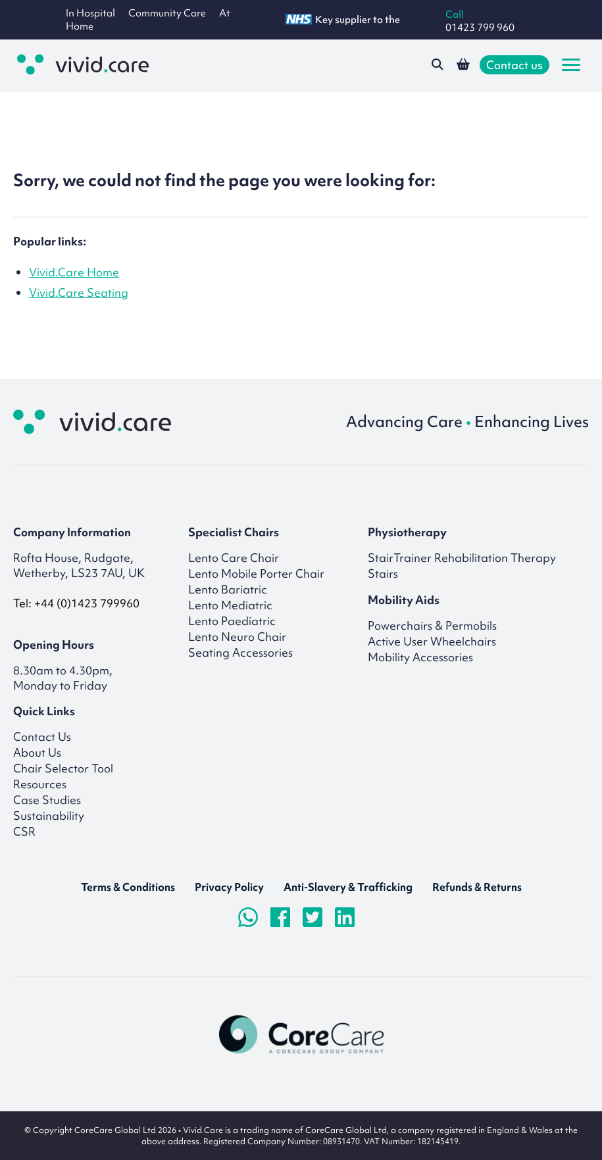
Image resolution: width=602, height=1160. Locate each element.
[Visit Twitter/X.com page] (312, 917)
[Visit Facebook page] (280, 917)
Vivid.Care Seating (78, 292)
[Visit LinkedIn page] (345, 917)
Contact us (514, 64)
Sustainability (48, 815)
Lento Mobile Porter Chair (256, 573)
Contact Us (42, 736)
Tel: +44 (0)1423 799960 (76, 603)
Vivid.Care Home (74, 272)
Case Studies (47, 799)
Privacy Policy (229, 887)
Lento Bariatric (227, 589)
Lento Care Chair (233, 557)
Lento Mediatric (230, 605)
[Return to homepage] (92, 422)
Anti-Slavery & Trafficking (348, 887)
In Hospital (90, 13)
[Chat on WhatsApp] (248, 917)
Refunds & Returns (477, 887)
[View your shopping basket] (463, 64)
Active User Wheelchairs (432, 641)
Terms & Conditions (128, 887)
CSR (24, 831)
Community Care (167, 13)
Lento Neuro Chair (237, 636)
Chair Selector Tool (63, 768)
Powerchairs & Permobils (432, 625)
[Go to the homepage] (83, 64)
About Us (37, 752)
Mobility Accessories (420, 657)
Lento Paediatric (232, 620)
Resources (39, 784)
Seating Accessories (240, 652)
